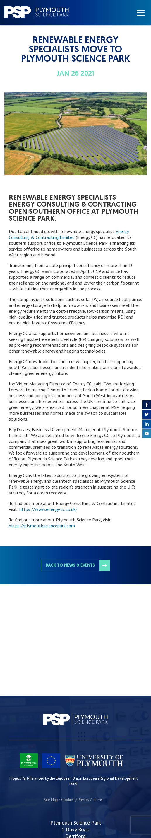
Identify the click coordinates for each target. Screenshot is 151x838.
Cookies (68, 799)
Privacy (83, 799)
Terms (97, 799)
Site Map (51, 799)
